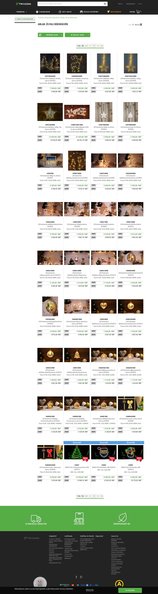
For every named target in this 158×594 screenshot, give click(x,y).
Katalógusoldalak (70, 539)
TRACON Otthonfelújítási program (115, 572)
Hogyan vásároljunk (117, 552)
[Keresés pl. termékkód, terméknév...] (73, 4)
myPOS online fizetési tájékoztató (86, 548)
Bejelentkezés (130, 4)
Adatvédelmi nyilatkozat (118, 550)
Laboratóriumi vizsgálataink (53, 545)
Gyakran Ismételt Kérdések (116, 539)
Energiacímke (69, 556)
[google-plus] (81, 577)
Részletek (90, 590)
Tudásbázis (114, 546)
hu (139, 4)
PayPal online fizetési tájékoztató (86, 543)
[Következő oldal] (98, 46)
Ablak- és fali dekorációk (69, 17)
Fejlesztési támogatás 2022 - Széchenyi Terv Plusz (55, 559)
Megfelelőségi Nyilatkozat (69, 543)
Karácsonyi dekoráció (52, 17)
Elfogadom (130, 590)
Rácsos (137, 25)
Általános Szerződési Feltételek (117, 543)
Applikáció (68, 558)
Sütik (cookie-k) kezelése (118, 548)
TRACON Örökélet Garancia (116, 556)
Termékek (20, 12)
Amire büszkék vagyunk (56, 548)
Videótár (51, 552)
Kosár (132, 12)
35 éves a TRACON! (54, 539)
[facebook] (76, 577)
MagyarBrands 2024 (55, 563)
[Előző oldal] (90, 46)
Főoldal (40, 17)
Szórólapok (68, 546)
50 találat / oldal (80, 35)
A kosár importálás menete (117, 564)
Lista (129, 25)
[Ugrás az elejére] (86, 46)
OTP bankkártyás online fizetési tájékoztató (87, 539)
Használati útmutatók (71, 541)
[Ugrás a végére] (102, 46)
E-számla (83, 546)
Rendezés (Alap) (50, 35)
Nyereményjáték (116, 560)
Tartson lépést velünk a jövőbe (56, 541)
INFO (119, 4)
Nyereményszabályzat (117, 554)
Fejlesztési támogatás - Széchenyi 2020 (56, 554)
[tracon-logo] (23, 4)
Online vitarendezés (117, 562)
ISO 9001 (51, 550)
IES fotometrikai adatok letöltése (72, 551)
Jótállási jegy (68, 548)
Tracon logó (68, 554)
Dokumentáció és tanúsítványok (116, 567)
